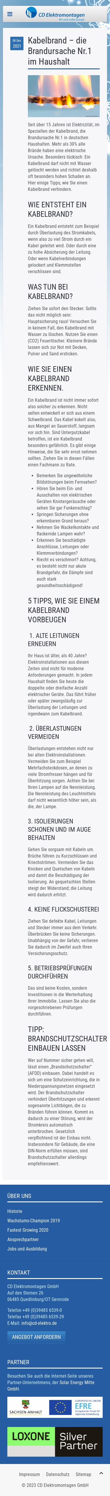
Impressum (29, 1474)
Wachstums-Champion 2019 (33, 1220)
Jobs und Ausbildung (27, 1249)
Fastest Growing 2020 (27, 1230)
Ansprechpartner (23, 1239)
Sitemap (83, 1474)
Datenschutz (58, 1474)
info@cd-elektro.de (39, 1323)
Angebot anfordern (36, 1337)
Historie (14, 1211)
